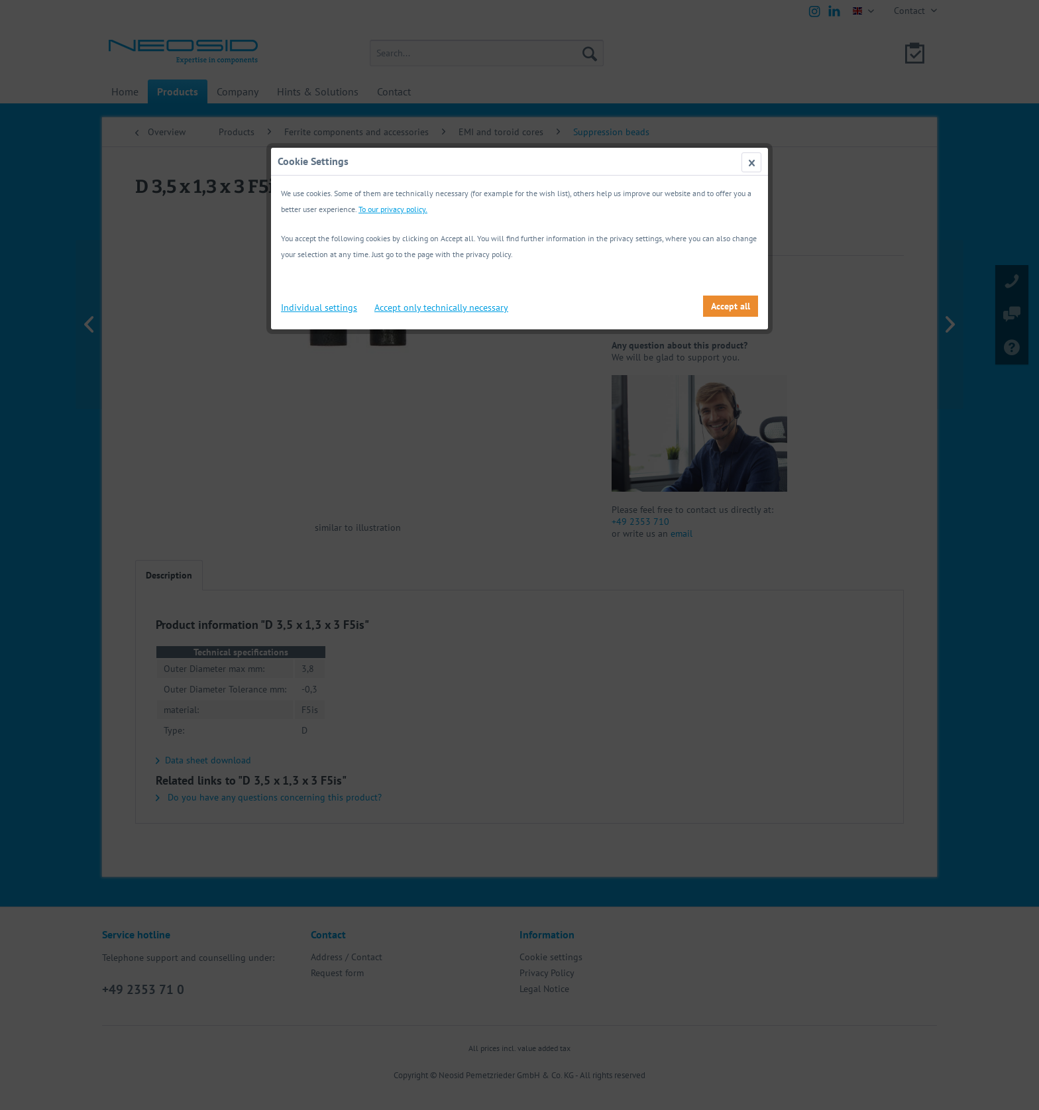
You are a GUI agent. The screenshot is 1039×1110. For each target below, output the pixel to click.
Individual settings (319, 307)
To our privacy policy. (392, 209)
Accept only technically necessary (441, 307)
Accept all (730, 306)
